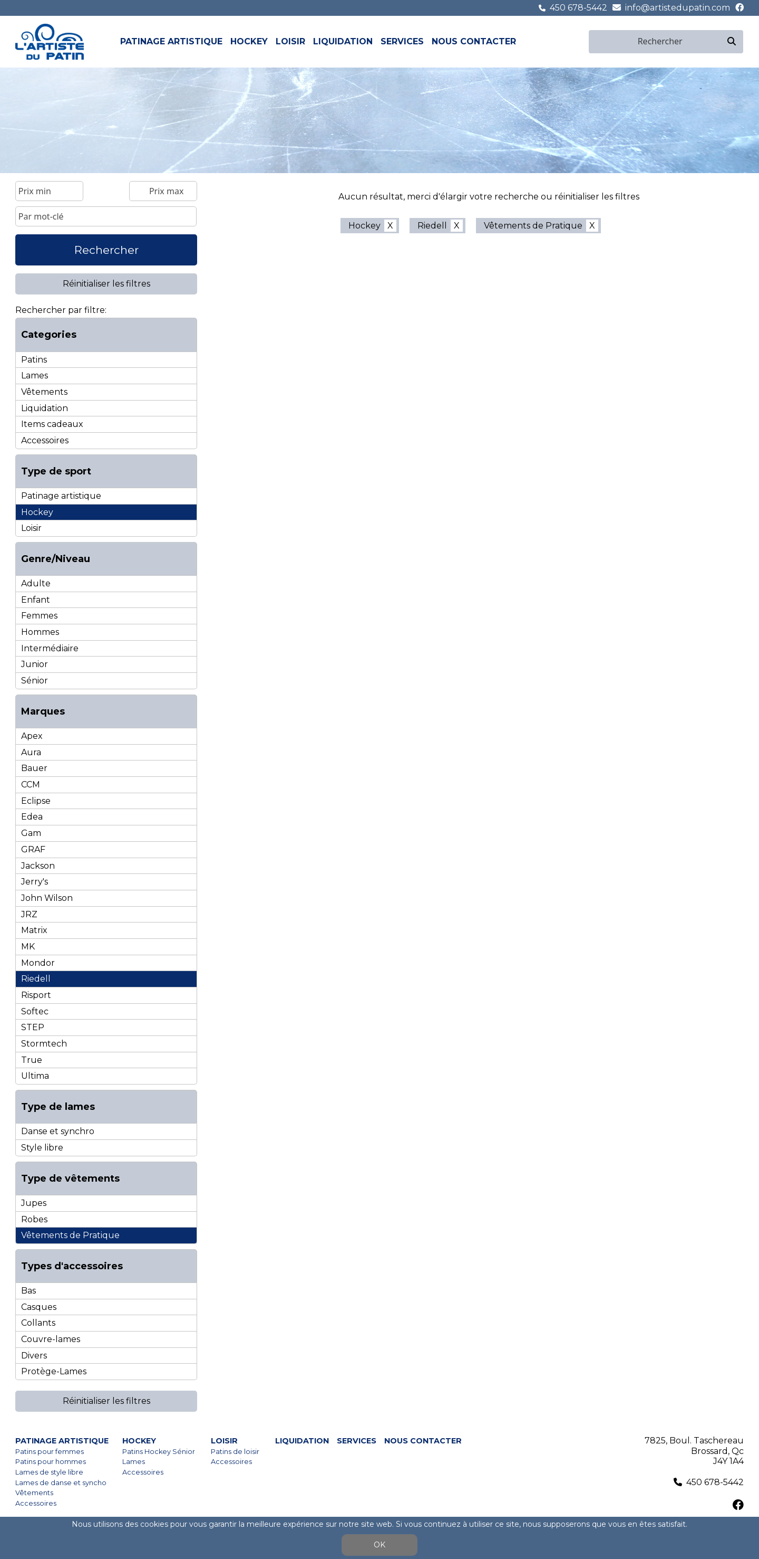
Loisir (290, 41)
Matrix (34, 930)
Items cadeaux (52, 424)
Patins (34, 360)
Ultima (35, 1076)
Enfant (35, 600)
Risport (36, 995)
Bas (28, 1291)
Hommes (40, 632)
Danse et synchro (57, 1131)
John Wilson (47, 898)
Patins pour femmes (49, 1452)
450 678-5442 (578, 8)
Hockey (249, 41)
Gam (31, 833)
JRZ (29, 914)
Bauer (34, 768)
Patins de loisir (235, 1452)
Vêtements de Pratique (70, 1235)
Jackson (38, 866)
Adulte (36, 583)
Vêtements (44, 392)
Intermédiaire (50, 648)
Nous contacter (474, 41)
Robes (34, 1219)
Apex (32, 736)
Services (402, 41)
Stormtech (44, 1044)
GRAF (33, 849)
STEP (32, 1027)
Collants (38, 1323)
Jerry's (34, 882)
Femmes (39, 616)
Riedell (36, 979)
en (582, 41)
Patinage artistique (171, 41)
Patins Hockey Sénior (158, 1452)
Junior (34, 664)
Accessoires (45, 440)
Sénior (34, 681)
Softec (34, 1011)
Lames (34, 375)
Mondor (38, 963)
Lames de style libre (49, 1472)
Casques (38, 1307)
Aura (31, 752)
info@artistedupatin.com (677, 8)
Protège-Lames (53, 1371)
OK (379, 1545)
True (31, 1060)
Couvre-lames (50, 1339)
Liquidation (343, 41)
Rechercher (106, 249)
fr (570, 41)
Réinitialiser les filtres (106, 284)
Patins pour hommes (50, 1462)
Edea (32, 817)
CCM (30, 785)
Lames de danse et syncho (60, 1483)
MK (28, 947)
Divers (34, 1356)
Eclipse (36, 801)
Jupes (33, 1203)
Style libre (42, 1148)
